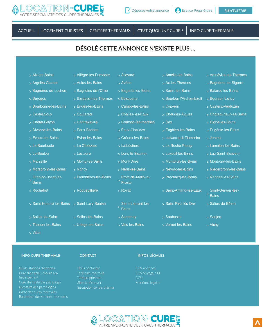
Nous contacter (88, 268)
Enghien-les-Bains (180, 130)
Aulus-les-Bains (89, 83)
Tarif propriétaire (89, 278)
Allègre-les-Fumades (93, 75)
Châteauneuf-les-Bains (228, 114)
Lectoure (84, 153)
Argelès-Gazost (45, 83)
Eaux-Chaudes (133, 130)
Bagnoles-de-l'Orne (92, 91)
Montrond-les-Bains (225, 161)
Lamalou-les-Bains (225, 146)
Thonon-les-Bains (47, 225)
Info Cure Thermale (211, 30)
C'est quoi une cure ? (160, 30)
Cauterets (85, 114)
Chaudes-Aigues (179, 114)
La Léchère (130, 146)
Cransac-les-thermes (138, 122)
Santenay (129, 217)
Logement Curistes (62, 30)
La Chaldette (87, 146)
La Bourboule (43, 146)
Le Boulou (41, 153)
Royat (126, 190)
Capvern (172, 106)
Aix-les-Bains (43, 75)
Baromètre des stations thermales (43, 296)
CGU (139, 278)
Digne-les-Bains (222, 122)
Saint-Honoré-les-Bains (51, 204)
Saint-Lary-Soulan (91, 204)
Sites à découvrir (89, 283)
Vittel (37, 232)
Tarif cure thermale (90, 273)
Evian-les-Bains (89, 138)
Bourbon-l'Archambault (184, 98)
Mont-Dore (129, 161)
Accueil (26, 30)
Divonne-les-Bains (47, 130)
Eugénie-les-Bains (224, 130)
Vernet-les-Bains (179, 225)
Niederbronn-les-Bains (228, 169)
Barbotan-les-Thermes (95, 98)
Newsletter (235, 10)
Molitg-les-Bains (90, 161)
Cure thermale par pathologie (40, 282)
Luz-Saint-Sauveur (225, 153)
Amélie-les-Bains (179, 75)
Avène (126, 83)
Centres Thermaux (110, 30)
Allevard (127, 75)
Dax (169, 122)
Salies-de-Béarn (223, 204)
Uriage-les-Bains (90, 225)
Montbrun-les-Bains (181, 161)
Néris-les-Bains (133, 169)
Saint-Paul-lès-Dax (181, 204)
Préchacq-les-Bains (181, 177)
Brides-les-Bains (90, 106)
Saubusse (174, 217)
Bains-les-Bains (178, 91)
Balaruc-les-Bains (224, 91)
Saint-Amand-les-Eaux (184, 190)
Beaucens (129, 98)
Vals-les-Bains (132, 225)
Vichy (214, 225)
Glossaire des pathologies (37, 287)
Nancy (82, 169)
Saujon (215, 217)
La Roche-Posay (179, 146)
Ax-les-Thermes (178, 83)
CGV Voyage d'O (148, 273)
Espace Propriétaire (197, 10)
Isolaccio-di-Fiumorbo (183, 138)
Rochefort (40, 190)
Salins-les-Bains (90, 217)
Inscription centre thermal (96, 287)
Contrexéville (87, 122)
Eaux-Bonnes (88, 130)
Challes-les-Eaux (135, 114)
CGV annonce (146, 268)
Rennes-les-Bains (224, 177)
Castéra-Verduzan (224, 106)
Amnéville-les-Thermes (228, 75)
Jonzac (215, 138)
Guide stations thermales (37, 268)
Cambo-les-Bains (135, 106)
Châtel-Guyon (44, 122)
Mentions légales (148, 283)
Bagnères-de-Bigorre (227, 83)
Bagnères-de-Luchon (49, 91)
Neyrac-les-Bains (179, 169)
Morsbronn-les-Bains (49, 169)
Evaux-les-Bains (46, 138)
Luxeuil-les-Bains (179, 153)
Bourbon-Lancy (222, 98)
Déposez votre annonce (150, 10)
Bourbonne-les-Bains (49, 106)
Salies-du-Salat (45, 217)
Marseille (40, 161)
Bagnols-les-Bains (135, 91)
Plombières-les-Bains (94, 177)
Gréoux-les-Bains (135, 138)
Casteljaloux (42, 114)
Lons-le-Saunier (134, 153)
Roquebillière (87, 190)
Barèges (39, 98)
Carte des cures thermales (38, 292)
